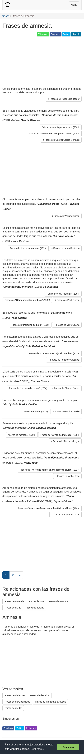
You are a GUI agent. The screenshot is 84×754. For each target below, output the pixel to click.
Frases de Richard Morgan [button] (66, 441)
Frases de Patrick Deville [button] (67, 411)
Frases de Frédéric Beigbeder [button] (64, 99)
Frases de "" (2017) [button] (49, 469)
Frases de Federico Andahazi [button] (64, 359)
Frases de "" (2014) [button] (36, 411)
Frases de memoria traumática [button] (50, 701)
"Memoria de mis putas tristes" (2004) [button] (60, 127)
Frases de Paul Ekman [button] (68, 300)
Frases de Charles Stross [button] (66, 388)
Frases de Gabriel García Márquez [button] (62, 140)
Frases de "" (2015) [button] (54, 353)
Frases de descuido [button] (39, 695)
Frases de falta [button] (36, 601)
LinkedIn (76, 34)
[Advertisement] (40, 62)
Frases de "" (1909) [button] (48, 508)
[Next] (19, 575)
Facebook (55, 34)
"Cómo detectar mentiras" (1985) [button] (63, 293)
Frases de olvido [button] (13, 607)
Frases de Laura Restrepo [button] (66, 248)
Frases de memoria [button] (58, 601)
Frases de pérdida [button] (35, 607)
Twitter (66, 34)
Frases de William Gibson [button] (67, 216)
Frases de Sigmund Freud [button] (66, 514)
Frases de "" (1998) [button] (30, 325)
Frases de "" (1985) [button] (27, 300)
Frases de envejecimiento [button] (17, 701)
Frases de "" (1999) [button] (28, 248)
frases (5, 16)
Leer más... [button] (37, 749)
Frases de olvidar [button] (13, 708)
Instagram (31, 728)
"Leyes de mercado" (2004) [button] (21, 435)
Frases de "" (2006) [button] (28, 388)
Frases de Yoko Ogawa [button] (67, 325)
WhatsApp (43, 34)
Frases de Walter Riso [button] (68, 476)
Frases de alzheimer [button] (15, 695)
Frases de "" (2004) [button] (54, 133)
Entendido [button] (68, 747)
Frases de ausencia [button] (14, 601)
